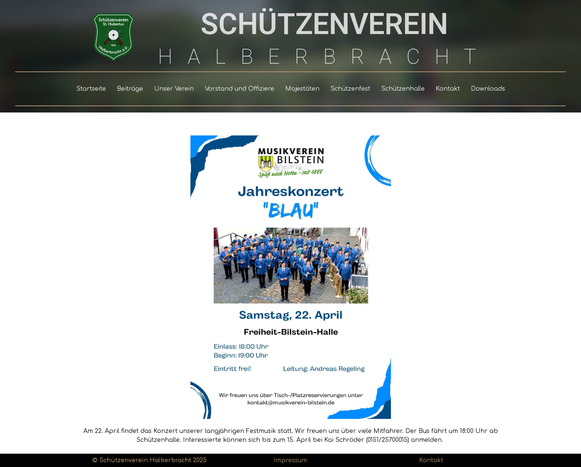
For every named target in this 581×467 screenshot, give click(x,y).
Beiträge (130, 88)
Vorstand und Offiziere (239, 88)
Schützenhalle (403, 88)
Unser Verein (174, 88)
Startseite (91, 88)
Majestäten (302, 88)
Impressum (290, 460)
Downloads (488, 88)
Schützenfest (350, 88)
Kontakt (448, 88)
